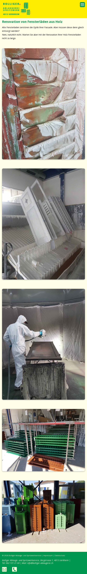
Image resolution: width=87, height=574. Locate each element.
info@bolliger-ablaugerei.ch (40, 563)
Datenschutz (60, 555)
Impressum (48, 555)
